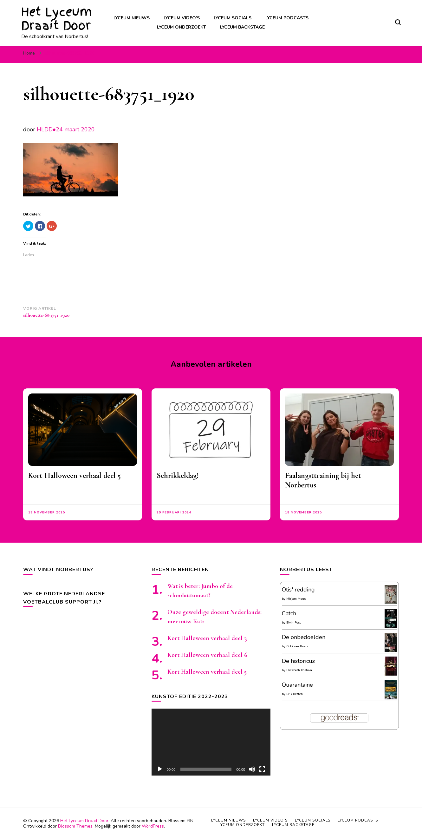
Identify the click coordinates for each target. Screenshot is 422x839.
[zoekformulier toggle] (398, 22)
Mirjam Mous (296, 599)
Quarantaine (297, 685)
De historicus (298, 661)
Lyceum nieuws (132, 18)
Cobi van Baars (297, 646)
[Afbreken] (252, 769)
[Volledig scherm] (262, 769)
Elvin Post (293, 622)
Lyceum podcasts (286, 18)
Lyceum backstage (242, 27)
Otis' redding (298, 589)
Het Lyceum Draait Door (56, 18)
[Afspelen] (160, 769)
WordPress (153, 826)
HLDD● (46, 129)
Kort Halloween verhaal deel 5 (74, 475)
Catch (289, 613)
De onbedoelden (303, 637)
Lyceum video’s (182, 18)
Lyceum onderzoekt (181, 27)
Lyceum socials (232, 18)
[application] (211, 742)
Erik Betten (294, 694)
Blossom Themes (75, 826)
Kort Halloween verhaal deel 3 (207, 638)
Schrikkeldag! (178, 475)
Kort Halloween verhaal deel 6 (207, 655)
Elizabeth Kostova (299, 670)
